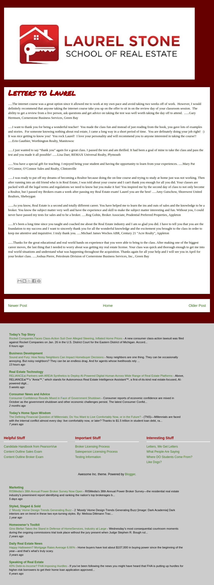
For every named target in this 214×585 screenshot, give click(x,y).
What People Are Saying (163, 451)
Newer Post (17, 306)
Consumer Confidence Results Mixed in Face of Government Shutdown (55, 398)
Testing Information (88, 457)
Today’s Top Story (22, 334)
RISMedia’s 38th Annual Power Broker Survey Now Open (46, 491)
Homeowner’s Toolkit (24, 525)
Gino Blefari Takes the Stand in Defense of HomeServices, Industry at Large (58, 528)
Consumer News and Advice (29, 394)
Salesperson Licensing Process (96, 451)
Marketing (16, 487)
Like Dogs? (154, 462)
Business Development (26, 353)
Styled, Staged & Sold (25, 506)
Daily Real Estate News (25, 543)
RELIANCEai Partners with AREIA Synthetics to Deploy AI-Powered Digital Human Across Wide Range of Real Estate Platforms (91, 375)
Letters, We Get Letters (162, 446)
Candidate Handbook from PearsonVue (30, 446)
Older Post (197, 306)
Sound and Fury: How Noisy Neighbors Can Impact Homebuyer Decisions (56, 357)
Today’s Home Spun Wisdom (30, 413)
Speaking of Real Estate (26, 562)
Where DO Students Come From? (169, 457)
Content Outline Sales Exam (23, 451)
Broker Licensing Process (92, 446)
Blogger (130, 474)
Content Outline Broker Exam (23, 457)
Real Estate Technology (26, 372)
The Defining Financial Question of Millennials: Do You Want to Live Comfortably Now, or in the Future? (75, 416)
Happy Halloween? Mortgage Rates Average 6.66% (42, 547)
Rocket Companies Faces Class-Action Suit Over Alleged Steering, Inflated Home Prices (66, 338)
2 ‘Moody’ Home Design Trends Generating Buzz (41, 510)
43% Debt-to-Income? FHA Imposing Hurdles (38, 565)
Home (108, 306)
